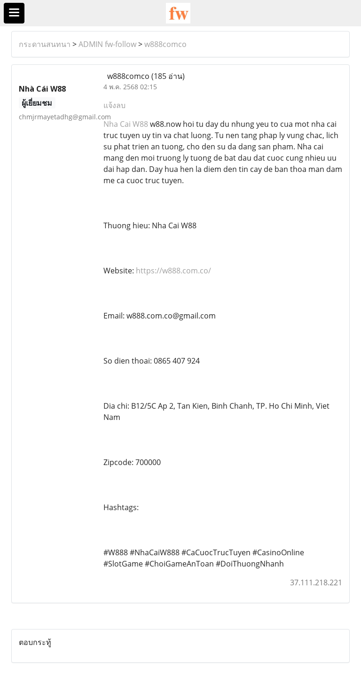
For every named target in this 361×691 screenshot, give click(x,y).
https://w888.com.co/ (173, 270)
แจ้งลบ (114, 105)
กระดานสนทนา (45, 44)
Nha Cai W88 (125, 124)
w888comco (165, 44)
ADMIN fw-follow (107, 44)
